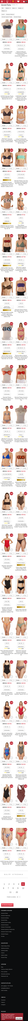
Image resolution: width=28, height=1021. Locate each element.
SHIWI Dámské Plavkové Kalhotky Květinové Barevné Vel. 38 (7, 863)
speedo (7, 770)
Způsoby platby (4, 950)
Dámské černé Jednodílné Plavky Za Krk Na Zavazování (7, 818)
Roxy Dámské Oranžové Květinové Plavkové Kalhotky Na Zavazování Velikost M (7, 652)
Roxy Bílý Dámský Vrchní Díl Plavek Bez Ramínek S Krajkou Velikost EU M (21, 440)
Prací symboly (4, 971)
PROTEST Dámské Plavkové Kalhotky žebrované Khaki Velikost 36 (21, 653)
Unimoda (7, 48)
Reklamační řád (4, 976)
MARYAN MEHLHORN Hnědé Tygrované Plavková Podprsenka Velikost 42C (7, 314)
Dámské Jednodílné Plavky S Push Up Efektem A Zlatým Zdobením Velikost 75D (7, 610)
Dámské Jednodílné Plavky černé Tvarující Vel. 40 (7, 694)
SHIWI (7, 857)
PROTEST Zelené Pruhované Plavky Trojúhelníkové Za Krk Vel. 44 (21, 269)
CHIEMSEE (21, 92)
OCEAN (7, 92)
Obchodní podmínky (5, 974)
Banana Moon (21, 351)
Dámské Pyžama (4, 924)
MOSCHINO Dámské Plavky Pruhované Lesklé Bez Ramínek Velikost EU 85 (7, 270)
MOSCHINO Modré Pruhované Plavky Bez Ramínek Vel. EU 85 (7, 357)
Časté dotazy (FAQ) (5, 945)
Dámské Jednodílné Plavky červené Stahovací (7, 567)
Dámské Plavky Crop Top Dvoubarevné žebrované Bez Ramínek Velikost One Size (21, 182)
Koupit (3, 39)
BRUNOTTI (7, 434)
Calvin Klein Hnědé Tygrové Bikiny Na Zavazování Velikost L (21, 569)
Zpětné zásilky (4, 955)
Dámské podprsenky (5, 915)
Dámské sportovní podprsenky (7, 929)
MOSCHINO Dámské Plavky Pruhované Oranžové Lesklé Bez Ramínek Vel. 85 (21, 484)
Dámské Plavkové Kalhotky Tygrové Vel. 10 (21, 693)
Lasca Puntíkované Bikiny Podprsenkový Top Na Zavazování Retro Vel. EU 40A (21, 141)
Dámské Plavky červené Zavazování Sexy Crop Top (21, 399)
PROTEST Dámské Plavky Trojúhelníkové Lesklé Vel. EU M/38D (7, 140)
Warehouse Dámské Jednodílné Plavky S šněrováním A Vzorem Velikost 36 (21, 777)
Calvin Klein (21, 562)
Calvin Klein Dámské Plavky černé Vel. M (21, 610)
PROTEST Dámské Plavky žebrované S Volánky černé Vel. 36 (7, 527)
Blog (2, 967)
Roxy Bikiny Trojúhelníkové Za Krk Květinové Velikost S (21, 227)
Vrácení (2, 952)
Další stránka (13, 874)
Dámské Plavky (4, 913)
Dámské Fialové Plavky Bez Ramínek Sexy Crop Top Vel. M (21, 311)
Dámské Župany (4, 934)
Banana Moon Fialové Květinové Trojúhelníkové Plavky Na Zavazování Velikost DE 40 (21, 357)
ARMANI (7, 177)
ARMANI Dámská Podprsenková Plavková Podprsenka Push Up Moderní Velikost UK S (7, 184)
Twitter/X (3, 1002)
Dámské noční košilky (6, 922)
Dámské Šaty (4, 957)
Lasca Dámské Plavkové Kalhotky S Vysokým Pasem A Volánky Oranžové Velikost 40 (21, 863)
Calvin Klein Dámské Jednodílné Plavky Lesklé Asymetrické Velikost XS (21, 820)
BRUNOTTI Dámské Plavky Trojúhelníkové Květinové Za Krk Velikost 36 (7, 441)
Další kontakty (4, 990)
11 (10, 892)
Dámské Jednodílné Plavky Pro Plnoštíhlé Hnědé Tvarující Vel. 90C (21, 525)
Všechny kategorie (7, 904)
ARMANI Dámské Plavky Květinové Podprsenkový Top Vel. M (7, 227)
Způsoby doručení (5, 948)
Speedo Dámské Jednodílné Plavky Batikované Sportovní (7, 776)
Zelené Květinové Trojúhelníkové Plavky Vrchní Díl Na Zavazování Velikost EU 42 (21, 54)
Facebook (3, 1000)
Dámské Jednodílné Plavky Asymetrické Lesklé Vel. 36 (7, 735)
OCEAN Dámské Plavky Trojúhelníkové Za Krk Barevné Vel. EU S (7, 98)
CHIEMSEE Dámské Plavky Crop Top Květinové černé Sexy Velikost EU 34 (21, 98)
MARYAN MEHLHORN (7, 307)
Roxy (20, 221)
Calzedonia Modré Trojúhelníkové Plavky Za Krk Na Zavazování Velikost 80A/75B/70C (7, 483)
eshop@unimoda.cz (5, 988)
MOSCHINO (7, 263)
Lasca (21, 135)
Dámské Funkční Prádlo (6, 931)
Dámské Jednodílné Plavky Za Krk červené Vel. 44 (21, 735)
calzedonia (7, 477)
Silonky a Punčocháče (6, 927)
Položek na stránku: (11, 897)
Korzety (2, 936)
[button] (7, 45)
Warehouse (21, 770)
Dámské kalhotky (5, 917)
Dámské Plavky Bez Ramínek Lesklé (7, 52)
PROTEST (7, 135)
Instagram (3, 1004)
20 (17, 892)
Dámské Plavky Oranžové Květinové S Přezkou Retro (7, 399)
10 (23, 888)
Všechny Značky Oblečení (6, 969)
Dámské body (4, 920)
